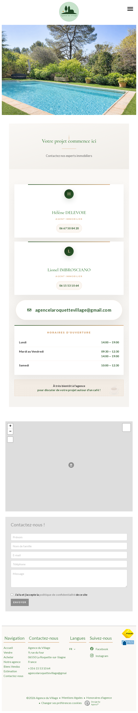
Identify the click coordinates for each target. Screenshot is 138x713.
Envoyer (19, 602)
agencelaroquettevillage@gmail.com (69, 310)
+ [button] (10, 426)
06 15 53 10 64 (69, 285)
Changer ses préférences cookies (61, 703)
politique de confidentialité (57, 594)
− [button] (10, 431)
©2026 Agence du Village (42, 697)
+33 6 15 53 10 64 (39, 668)
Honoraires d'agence (99, 697)
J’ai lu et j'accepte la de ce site (51, 594)
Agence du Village (39, 647)
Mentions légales (72, 697)
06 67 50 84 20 (69, 228)
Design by (91, 703)
